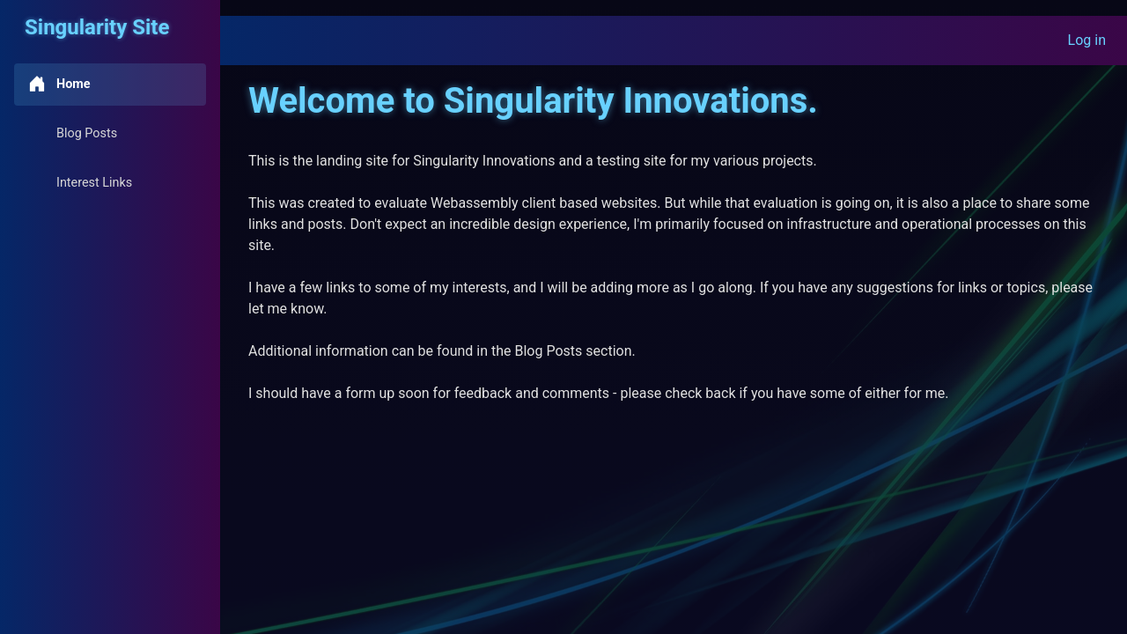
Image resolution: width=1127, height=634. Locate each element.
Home (59, 83)
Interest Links (80, 182)
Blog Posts (72, 133)
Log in (1087, 40)
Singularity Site (97, 27)
